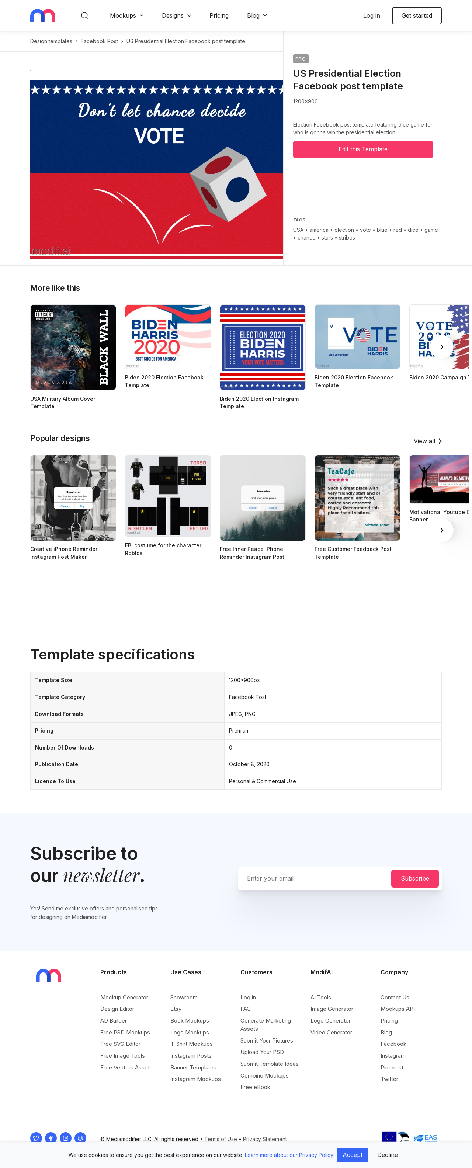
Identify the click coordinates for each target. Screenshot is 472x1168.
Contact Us (395, 997)
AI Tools (320, 997)
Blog (253, 15)
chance (307, 237)
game (431, 230)
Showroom (184, 997)
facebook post (99, 41)
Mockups (123, 15)
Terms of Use (220, 1139)
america (319, 230)
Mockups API (398, 1008)
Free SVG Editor (120, 1043)
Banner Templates (193, 1067)
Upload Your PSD (262, 1051)
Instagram (393, 1055)
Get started (417, 15)
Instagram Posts (191, 1055)
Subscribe (415, 878)
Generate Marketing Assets (265, 1024)
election (344, 230)
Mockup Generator (124, 997)
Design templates (51, 41)
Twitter (389, 1078)
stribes (347, 237)
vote (365, 230)
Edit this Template (363, 149)
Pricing (219, 15)
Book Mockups (189, 1020)
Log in (371, 15)
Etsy (175, 1008)
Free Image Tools (122, 1055)
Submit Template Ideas (269, 1063)
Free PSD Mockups (125, 1032)
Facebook (393, 1043)
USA (298, 230)
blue (382, 230)
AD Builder (113, 1020)
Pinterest (392, 1067)
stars (327, 237)
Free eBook (255, 1087)
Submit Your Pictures (266, 1040)
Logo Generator (330, 1020)
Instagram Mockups (195, 1078)
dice (413, 230)
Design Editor (117, 1008)
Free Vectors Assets (126, 1067)
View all (424, 441)
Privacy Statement (265, 1139)
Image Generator (331, 1008)
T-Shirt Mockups (191, 1043)
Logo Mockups (189, 1032)
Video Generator (331, 1032)
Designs (173, 15)
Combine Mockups (264, 1075)
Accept (352, 1154)
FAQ (245, 1008)
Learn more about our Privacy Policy (289, 1155)
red (397, 230)
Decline (387, 1154)
